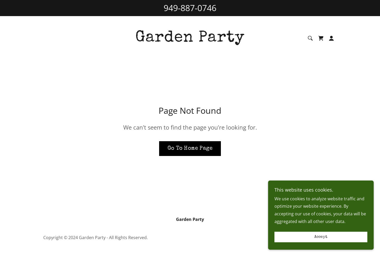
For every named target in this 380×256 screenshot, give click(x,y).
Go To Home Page (190, 148)
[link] (190, 40)
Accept (321, 244)
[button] (331, 38)
